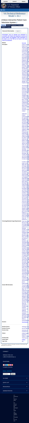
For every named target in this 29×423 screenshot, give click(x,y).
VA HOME (5, 378)
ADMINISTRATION (7, 390)
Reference (14, 25)
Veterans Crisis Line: (8, 355)
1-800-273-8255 (7, 357)
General (3, 25)
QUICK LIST (6, 382)
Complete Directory (7, 367)
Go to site (24, 43)
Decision (8, 25)
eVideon (23, 339)
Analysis (9, 27)
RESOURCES (6, 386)
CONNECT (5, 351)
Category (3, 27)
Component (20, 25)
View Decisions (25, 322)
